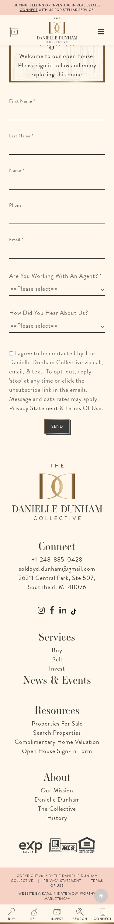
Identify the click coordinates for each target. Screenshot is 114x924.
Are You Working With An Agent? (55, 275)
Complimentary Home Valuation (57, 741)
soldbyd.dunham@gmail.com (57, 568)
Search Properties (57, 732)
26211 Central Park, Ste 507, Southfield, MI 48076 (57, 582)
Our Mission (57, 790)
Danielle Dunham (57, 799)
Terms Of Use (83, 408)
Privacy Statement (33, 408)
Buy (57, 650)
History (57, 817)
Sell (57, 659)
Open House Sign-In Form (57, 750)
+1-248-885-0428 (57, 559)
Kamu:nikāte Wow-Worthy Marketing (68, 896)
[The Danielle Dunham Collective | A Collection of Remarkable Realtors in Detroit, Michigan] (57, 29)
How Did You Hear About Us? (48, 312)
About (57, 777)
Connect (29, 9)
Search (80, 918)
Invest (57, 668)
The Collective (57, 808)
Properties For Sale (57, 723)
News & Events (57, 680)
